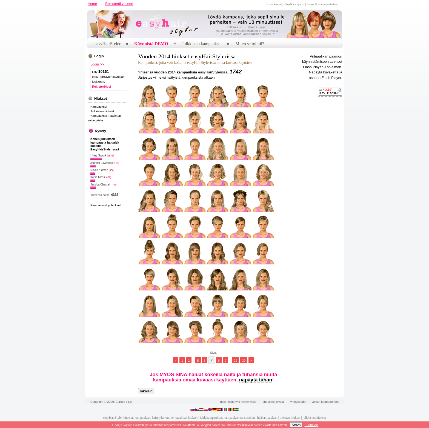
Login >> (97, 64)
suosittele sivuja (274, 401)
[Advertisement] (325, 184)
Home (92, 4)
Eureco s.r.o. (124, 401)
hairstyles (158, 418)
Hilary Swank (98, 155)
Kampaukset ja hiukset (105, 205)
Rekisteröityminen (119, 4)
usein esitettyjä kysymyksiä (238, 401)
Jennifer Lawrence (101, 162)
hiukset (128, 418)
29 (235, 360)
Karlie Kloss (97, 177)
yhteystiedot (298, 401)
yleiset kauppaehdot (325, 401)
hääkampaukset (267, 418)
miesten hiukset (290, 418)
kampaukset (142, 418)
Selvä (296, 425)
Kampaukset (98, 106)
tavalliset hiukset (186, 418)
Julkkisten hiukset (102, 111)
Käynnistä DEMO (151, 43)
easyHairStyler (108, 43)
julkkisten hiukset (314, 418)
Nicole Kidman (99, 170)
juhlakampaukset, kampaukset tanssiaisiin (228, 418)
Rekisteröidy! (101, 86)
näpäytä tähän (255, 380)
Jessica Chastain (100, 184)
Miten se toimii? (249, 43)
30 (243, 360)
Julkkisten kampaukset (202, 43)
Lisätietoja (312, 425)
